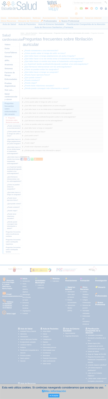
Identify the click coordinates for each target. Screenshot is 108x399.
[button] (105, 386)
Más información (54, 391)
